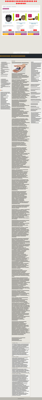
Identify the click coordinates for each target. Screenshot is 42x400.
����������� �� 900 (17, 338)
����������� (15, 339)
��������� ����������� (18, 73)
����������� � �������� (18, 337)
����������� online (5, 82)
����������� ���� (17, 340)
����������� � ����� (17, 286)
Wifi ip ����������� (5, 83)
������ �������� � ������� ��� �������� (36, 109)
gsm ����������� (23, 295)
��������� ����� (35, 87)
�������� (4, 62)
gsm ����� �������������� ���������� (35, 96)
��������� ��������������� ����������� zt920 (36, 93)
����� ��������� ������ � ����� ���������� (35, 85)
